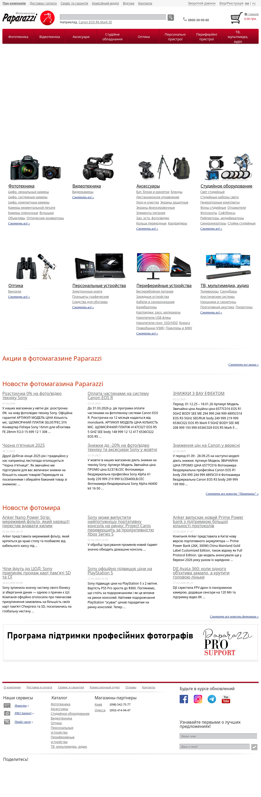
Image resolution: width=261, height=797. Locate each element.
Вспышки (46, 213)
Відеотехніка (49, 36)
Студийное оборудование (226, 186)
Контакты (148, 687)
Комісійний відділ (105, 3)
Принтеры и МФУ (179, 328)
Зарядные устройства (152, 296)
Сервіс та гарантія (74, 3)
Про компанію (14, 3)
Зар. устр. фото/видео (152, 218)
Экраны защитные (174, 202)
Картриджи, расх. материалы (158, 312)
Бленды (177, 192)
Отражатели (237, 207)
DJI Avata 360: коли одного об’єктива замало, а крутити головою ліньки (201, 573)
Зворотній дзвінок (202, 3)
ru (253, 3)
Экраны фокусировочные (155, 207)
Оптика (144, 36)
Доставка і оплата (43, 3)
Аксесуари (81, 36)
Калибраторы (146, 307)
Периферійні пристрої (206, 36)
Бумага (184, 323)
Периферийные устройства (164, 285)
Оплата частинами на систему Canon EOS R (118, 395)
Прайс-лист (23, 722)
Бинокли (14, 291)
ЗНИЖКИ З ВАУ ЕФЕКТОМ (199, 393)
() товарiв (251, 14)
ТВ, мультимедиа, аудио (225, 285)
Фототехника (21, 186)
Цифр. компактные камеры (28, 202)
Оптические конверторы (45, 218)
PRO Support (23, 713)
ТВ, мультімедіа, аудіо (238, 37)
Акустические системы (217, 296)
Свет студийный (212, 192)
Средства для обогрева (90, 302)
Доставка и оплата (39, 687)
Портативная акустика (217, 307)
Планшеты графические (90, 296)
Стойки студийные (242, 223)
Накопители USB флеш (153, 317)
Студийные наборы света (219, 197)
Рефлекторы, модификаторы (222, 218)
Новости (21, 705)
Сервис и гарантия (71, 687)
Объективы (16, 218)
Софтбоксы (226, 213)
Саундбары (228, 291)
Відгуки (128, 3)
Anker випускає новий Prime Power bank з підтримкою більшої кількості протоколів (208, 521)
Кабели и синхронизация (155, 302)
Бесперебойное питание (154, 291)
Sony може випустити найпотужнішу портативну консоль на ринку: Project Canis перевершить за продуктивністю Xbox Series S (121, 525)
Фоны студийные (213, 207)
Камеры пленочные (23, 213)
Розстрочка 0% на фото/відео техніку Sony (31, 395)
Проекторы (244, 307)
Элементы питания (150, 213)
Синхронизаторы (213, 223)
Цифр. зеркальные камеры (28, 192)
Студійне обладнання (113, 36)
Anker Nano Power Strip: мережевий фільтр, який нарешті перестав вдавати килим (36, 521)
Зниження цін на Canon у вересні (206, 445)
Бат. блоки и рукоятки (152, 192)
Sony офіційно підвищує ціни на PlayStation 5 (120, 571)
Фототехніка (18, 36)
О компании (12, 687)
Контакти (145, 3)
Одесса (100, 710)
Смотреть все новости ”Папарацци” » (232, 494)
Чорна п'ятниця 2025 (23, 445)
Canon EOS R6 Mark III (95, 22)
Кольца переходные (151, 223)
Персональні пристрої (175, 36)
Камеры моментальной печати (31, 207)
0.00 (247, 19)
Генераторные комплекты (220, 202)
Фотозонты (208, 213)
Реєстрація (235, 3)
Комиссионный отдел (105, 687)
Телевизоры (209, 291)
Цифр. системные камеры (28, 197)
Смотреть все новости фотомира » (234, 616)
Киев (98, 704)
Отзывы (131, 687)
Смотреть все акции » (243, 364)
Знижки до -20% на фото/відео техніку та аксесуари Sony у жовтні (122, 447)
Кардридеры (177, 223)
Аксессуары (148, 186)
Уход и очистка (147, 202)
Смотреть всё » (19, 223)
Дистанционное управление (157, 197)
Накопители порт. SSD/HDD (157, 323)
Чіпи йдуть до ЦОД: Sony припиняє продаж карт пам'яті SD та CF (36, 573)
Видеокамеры (82, 192)
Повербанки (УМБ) (150, 328)
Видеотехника (86, 186)
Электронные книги (87, 291)
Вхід (222, 3)
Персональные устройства (99, 285)
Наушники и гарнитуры (218, 302)
